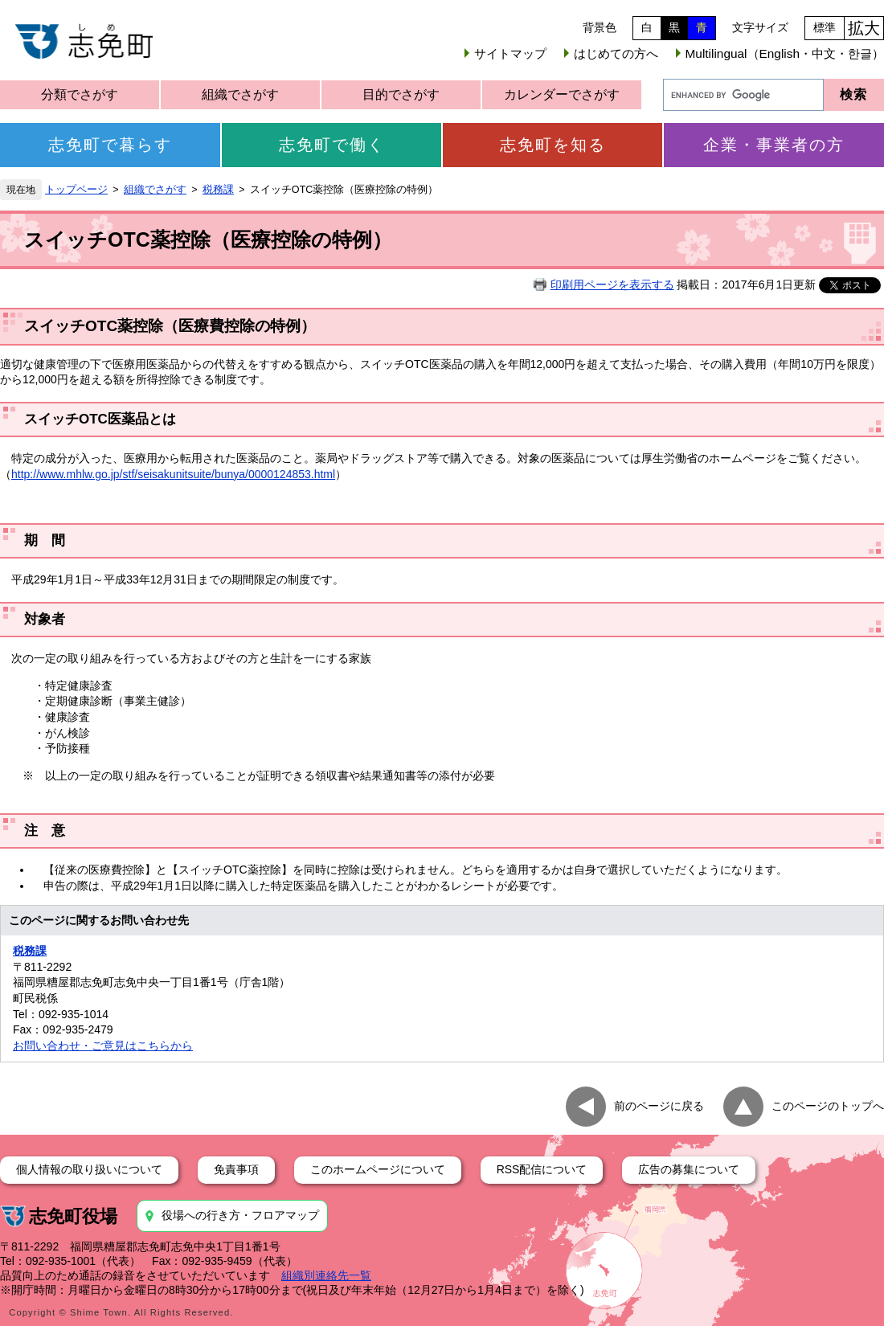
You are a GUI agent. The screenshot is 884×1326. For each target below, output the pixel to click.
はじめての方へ (616, 53)
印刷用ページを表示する (612, 284)
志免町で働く (332, 144)
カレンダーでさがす (562, 94)
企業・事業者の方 (774, 144)
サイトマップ (510, 53)
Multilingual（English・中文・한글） (785, 53)
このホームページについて (377, 1169)
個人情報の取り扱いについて (89, 1169)
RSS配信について (542, 1169)
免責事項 (236, 1169)
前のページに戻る (659, 1105)
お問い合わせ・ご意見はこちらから (103, 1045)
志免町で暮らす (110, 144)
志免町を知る (553, 144)
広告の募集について (688, 1169)
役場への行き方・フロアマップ (240, 1215)
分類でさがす (79, 94)
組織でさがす (240, 94)
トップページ (76, 189)
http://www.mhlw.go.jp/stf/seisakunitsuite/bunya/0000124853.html (173, 474)
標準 (824, 27)
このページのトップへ (827, 1105)
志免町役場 (73, 1216)
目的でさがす (401, 94)
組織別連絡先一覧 (326, 1275)
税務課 (218, 189)
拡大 (864, 28)
